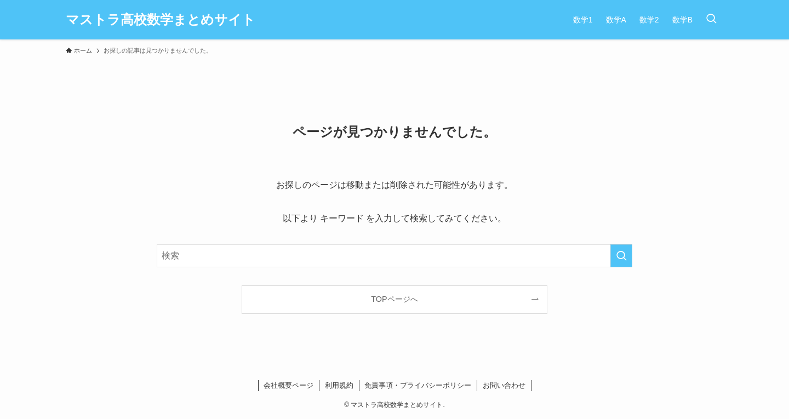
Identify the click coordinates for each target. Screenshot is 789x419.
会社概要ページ (288, 385)
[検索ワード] (394, 255)
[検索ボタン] (711, 19)
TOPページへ (394, 299)
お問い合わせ (504, 385)
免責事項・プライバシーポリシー (417, 385)
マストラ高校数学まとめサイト (160, 19)
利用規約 (339, 385)
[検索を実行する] (621, 255)
